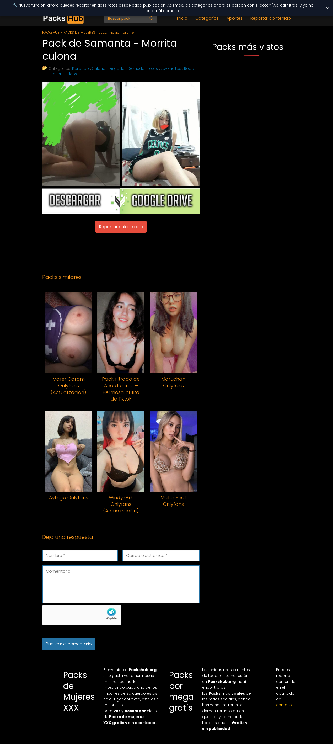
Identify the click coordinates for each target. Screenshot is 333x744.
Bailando (80, 68)
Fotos (152, 68)
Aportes (235, 18)
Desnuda (135, 68)
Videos (70, 74)
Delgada (116, 68)
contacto (285, 705)
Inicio (182, 18)
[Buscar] (151, 18)
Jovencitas (171, 68)
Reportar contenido (270, 18)
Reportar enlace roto (121, 227)
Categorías (207, 18)
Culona (98, 68)
